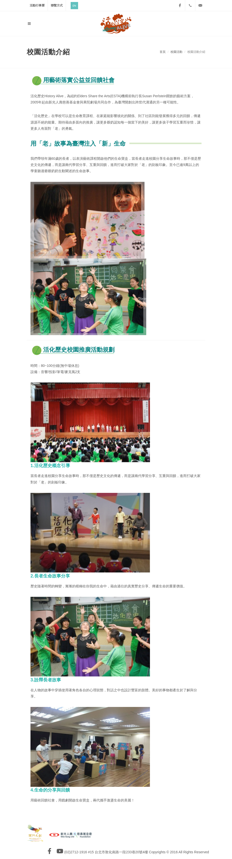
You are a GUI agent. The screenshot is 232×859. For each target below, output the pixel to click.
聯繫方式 (57, 5)
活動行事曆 (37, 5)
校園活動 (176, 52)
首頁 (163, 52)
